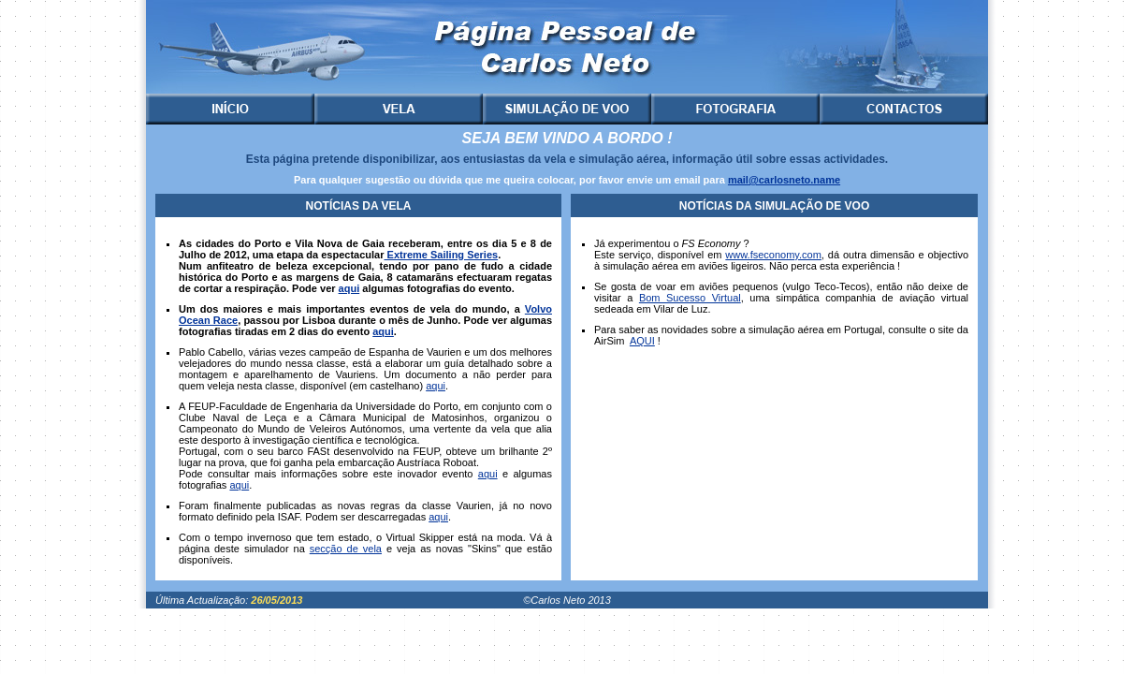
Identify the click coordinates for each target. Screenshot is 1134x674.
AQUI (642, 340)
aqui (349, 288)
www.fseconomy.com (773, 254)
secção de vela (346, 548)
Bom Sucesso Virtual (690, 297)
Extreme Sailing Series (441, 254)
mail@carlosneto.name (784, 179)
